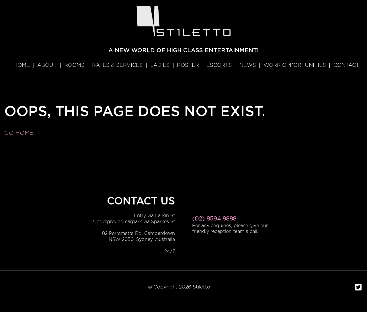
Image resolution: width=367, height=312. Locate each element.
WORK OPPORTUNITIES (294, 65)
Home (21, 65)
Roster (188, 65)
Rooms (74, 65)
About (47, 65)
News (247, 65)
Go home (18, 133)
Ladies (160, 65)
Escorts (219, 65)
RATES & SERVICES (117, 65)
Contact (346, 65)
